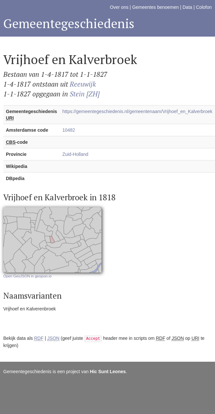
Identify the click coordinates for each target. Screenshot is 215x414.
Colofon (204, 7)
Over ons (119, 7)
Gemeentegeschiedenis (68, 23)
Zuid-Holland (75, 154)
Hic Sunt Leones (108, 371)
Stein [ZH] (84, 93)
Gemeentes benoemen (155, 7)
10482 (68, 130)
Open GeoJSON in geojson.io (27, 276)
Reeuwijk (83, 84)
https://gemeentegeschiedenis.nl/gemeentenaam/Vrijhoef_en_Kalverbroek (137, 111)
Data (187, 7)
